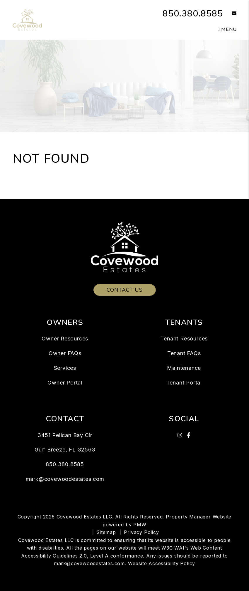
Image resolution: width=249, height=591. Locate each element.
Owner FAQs (65, 353)
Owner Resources (65, 338)
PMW (139, 525)
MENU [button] (227, 29)
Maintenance (184, 368)
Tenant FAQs (184, 353)
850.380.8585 (193, 14)
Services (65, 368)
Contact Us (125, 289)
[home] (27, 19)
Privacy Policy (141, 532)
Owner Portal (64, 383)
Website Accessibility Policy (161, 563)
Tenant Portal (184, 383)
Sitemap (106, 532)
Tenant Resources (184, 338)
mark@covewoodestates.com (65, 479)
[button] (230, 14)
